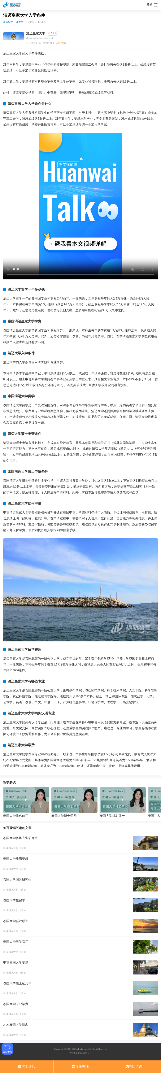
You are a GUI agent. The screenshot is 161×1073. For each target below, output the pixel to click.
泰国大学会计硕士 (15, 921)
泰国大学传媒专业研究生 (20, 838)
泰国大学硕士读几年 (17, 983)
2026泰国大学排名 (15, 1024)
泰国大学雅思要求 (15, 858)
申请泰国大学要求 (15, 962)
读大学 (19, 22)
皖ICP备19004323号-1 (80, 1053)
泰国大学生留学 (14, 900)
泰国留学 (8, 22)
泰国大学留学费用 (15, 941)
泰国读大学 (12, 848)
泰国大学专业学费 (15, 1004)
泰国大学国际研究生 (17, 879)
